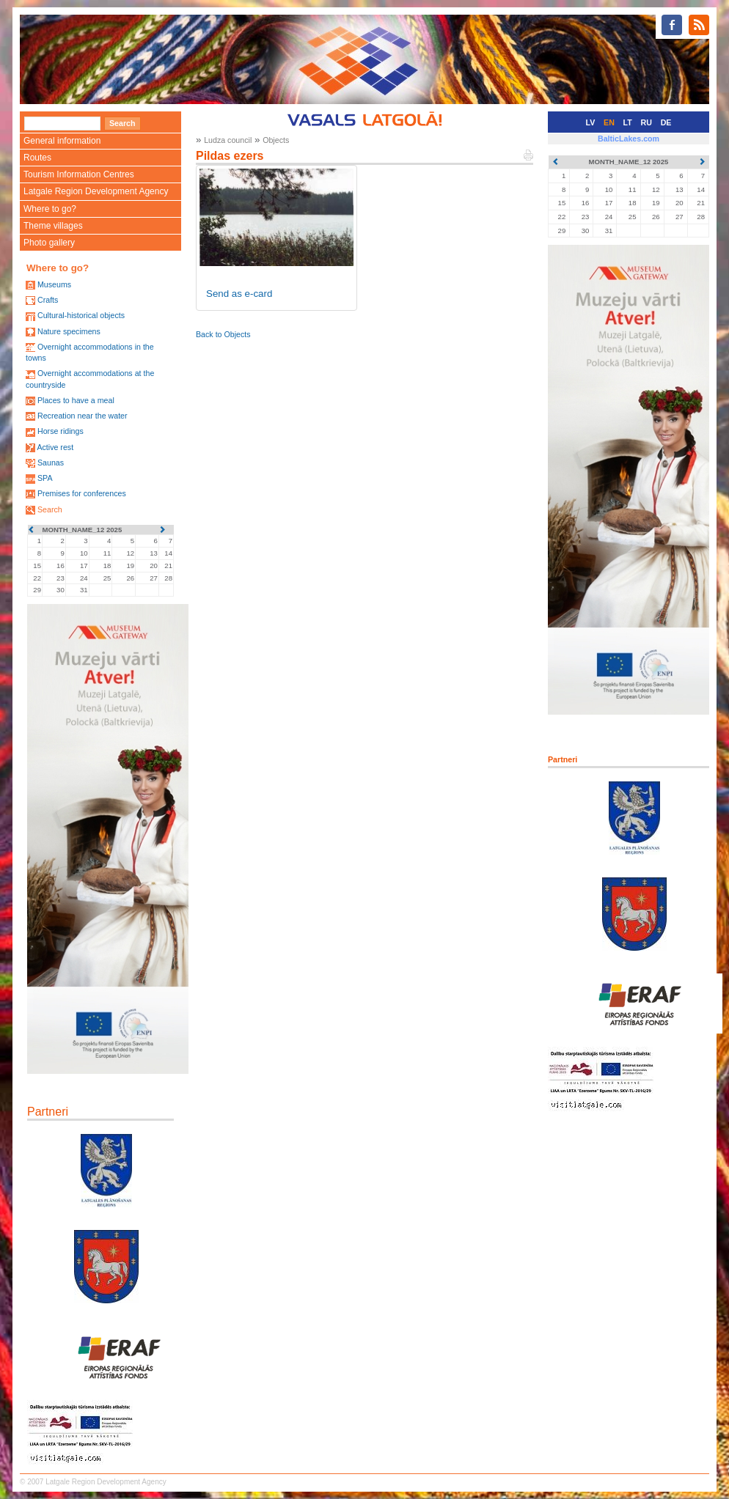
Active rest (55, 447)
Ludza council (228, 140)
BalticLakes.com (628, 138)
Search (49, 509)
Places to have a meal (75, 400)
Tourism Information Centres (78, 174)
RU (646, 122)
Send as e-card (239, 293)
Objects (276, 140)
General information (61, 141)
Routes (37, 157)
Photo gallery (49, 242)
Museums (54, 284)
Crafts (47, 299)
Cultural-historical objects (81, 315)
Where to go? (49, 209)
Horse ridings (60, 431)
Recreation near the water (82, 415)
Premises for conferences (81, 493)
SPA (45, 478)
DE (666, 122)
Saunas (50, 462)
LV (591, 122)
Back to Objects (223, 334)
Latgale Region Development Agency (95, 191)
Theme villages (53, 226)
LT (627, 122)
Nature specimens (68, 331)
